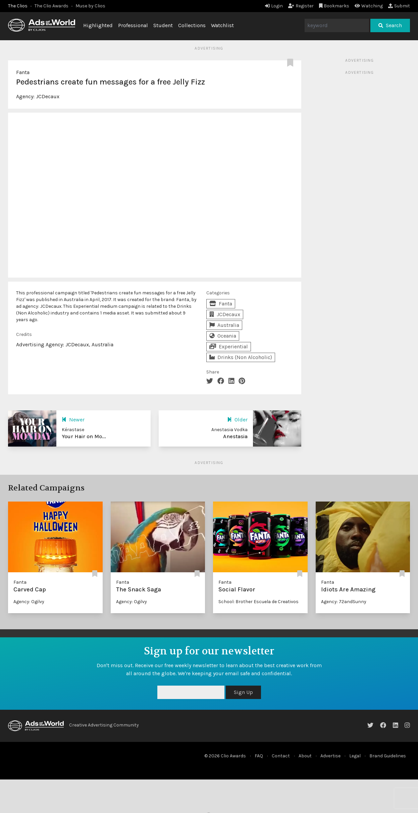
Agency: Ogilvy (28, 601)
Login (274, 6)
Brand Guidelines (387, 756)
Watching (369, 6)
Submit (399, 6)
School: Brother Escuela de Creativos (258, 601)
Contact (281, 756)
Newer (73, 419)
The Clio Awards (51, 6)
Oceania (222, 336)
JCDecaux (47, 96)
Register (301, 6)
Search (390, 25)
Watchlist (222, 25)
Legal (355, 756)
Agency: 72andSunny (343, 601)
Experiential (228, 346)
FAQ (259, 756)
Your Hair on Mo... (84, 436)
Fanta (23, 72)
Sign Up (243, 692)
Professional (133, 25)
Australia (224, 325)
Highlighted (98, 25)
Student (163, 25)
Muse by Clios (90, 6)
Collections (192, 25)
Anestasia (235, 436)
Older (237, 419)
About (305, 756)
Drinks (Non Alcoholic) (240, 357)
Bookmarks (334, 6)
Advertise (330, 756)
